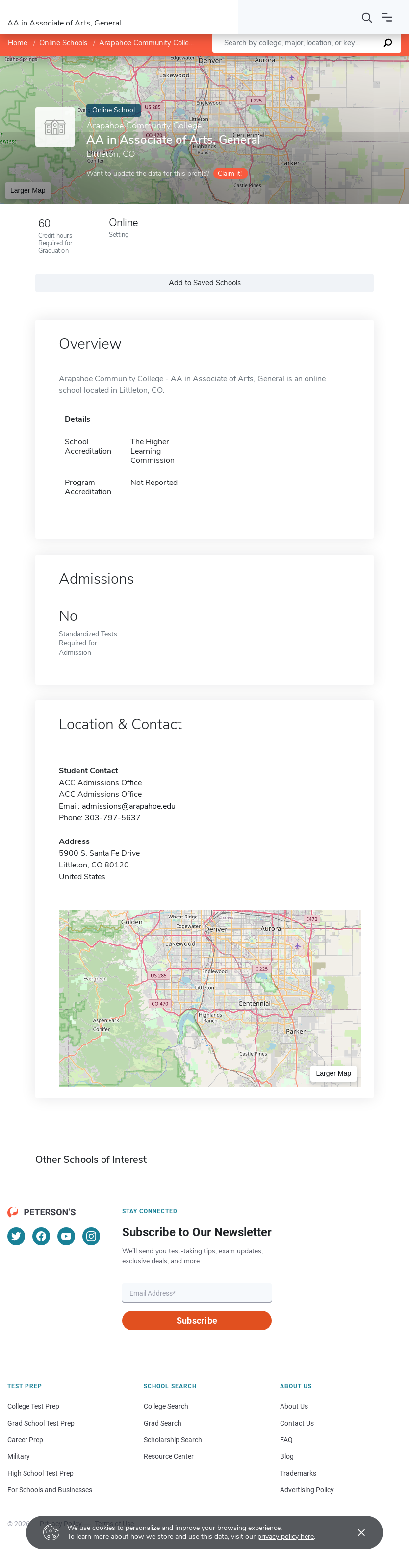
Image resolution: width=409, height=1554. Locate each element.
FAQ (286, 1440)
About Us (294, 1406)
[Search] (367, 17)
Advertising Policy (307, 1490)
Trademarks (298, 1473)
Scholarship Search (173, 1440)
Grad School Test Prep (41, 1423)
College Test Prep (33, 1406)
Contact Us (297, 1423)
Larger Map (28, 190)
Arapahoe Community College (148, 43)
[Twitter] (16, 1236)
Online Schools (63, 43)
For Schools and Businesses (49, 1490)
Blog (287, 1456)
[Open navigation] (387, 17)
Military (18, 1456)
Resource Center (169, 1456)
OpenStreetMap (342, 61)
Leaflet (294, 61)
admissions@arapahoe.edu (129, 806)
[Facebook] (41, 1236)
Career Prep (25, 1440)
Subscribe (197, 1320)
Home (17, 43)
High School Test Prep (40, 1473)
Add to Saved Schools (205, 283)
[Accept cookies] (354, 1532)
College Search (166, 1406)
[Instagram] (91, 1236)
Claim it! (230, 173)
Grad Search (162, 1423)
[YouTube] (66, 1236)
